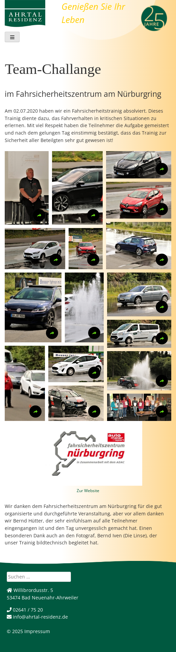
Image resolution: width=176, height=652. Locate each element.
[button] (27, 188)
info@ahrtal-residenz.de (37, 617)
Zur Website (88, 490)
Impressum (37, 631)
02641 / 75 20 (25, 609)
